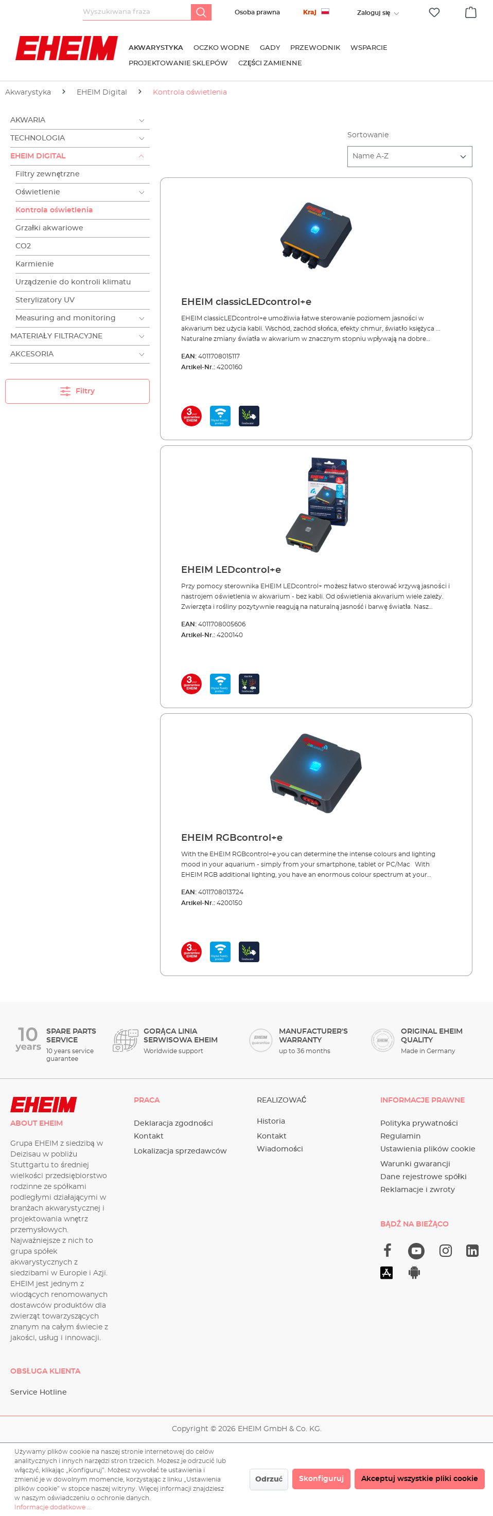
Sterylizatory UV (45, 300)
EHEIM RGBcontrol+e (232, 838)
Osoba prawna (257, 12)
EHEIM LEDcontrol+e (231, 570)
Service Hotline (38, 1392)
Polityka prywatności (419, 1123)
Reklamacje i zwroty (417, 1190)
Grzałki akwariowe (49, 228)
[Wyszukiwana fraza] (137, 12)
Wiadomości (280, 1149)
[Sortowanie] (409, 156)
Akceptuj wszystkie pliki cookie (419, 1479)
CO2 (23, 246)
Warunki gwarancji (415, 1164)
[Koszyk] (471, 11)
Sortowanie (368, 135)
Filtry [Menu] (77, 389)
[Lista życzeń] (434, 13)
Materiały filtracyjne (56, 336)
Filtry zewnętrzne (47, 174)
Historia (271, 1121)
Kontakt (149, 1136)
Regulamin (400, 1136)
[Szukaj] (201, 12)
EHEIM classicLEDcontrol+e (246, 302)
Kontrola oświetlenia (54, 210)
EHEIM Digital (37, 156)
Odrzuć (269, 1479)
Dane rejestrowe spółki (423, 1177)
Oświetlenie (37, 192)
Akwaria (27, 120)
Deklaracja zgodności (173, 1123)
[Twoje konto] (373, 13)
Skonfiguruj (321, 1479)
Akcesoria (32, 354)
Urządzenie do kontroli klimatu (73, 282)
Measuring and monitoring (65, 318)
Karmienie (34, 264)
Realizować (281, 1100)
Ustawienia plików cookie (428, 1149)
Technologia (37, 138)
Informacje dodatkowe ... (53, 1507)
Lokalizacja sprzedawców (180, 1151)
